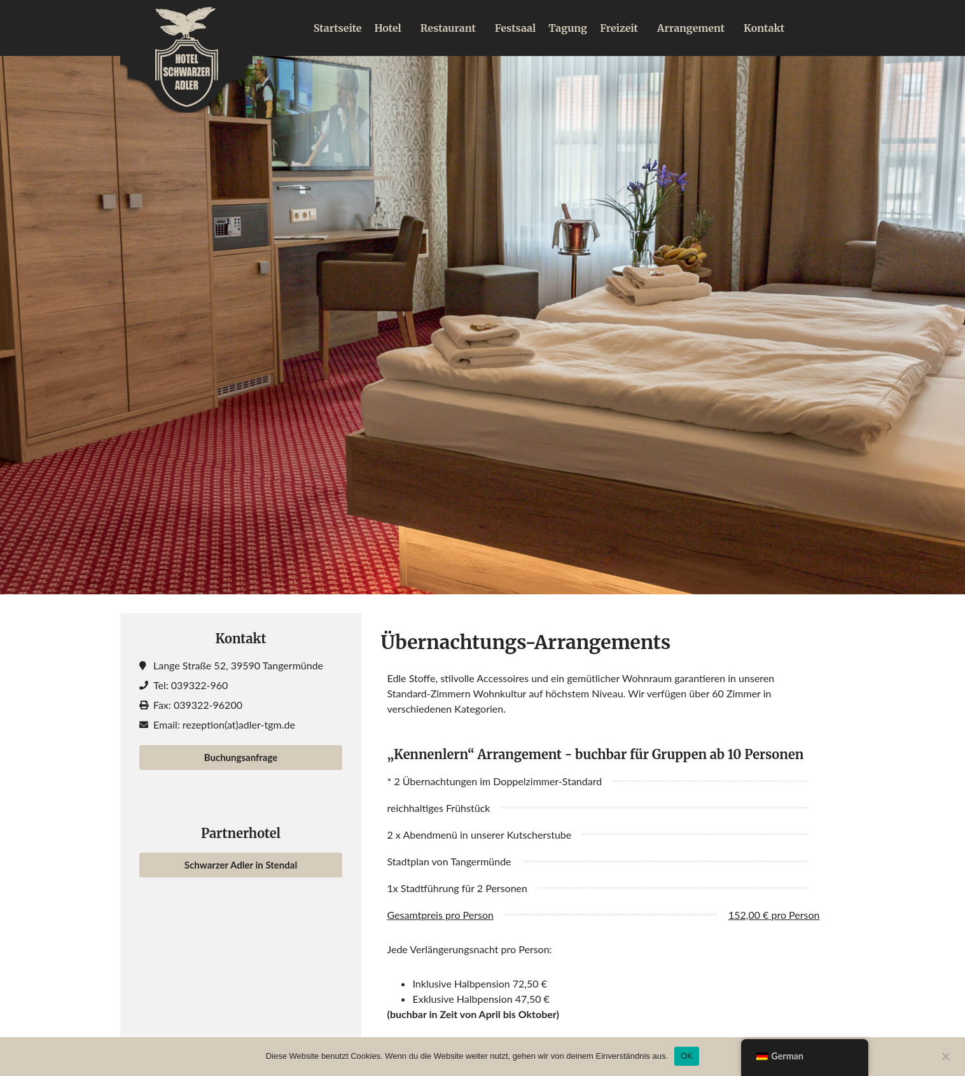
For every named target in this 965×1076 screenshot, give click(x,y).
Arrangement (694, 28)
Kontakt (764, 28)
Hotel (390, 28)
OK (687, 1056)
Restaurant (451, 28)
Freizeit (622, 28)
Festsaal (515, 28)
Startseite (338, 28)
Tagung (567, 28)
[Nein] (945, 1055)
